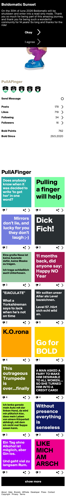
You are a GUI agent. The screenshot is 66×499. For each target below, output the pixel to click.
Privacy (15, 494)
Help (10, 492)
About (4, 492)
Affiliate (25, 492)
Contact (51, 492)
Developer (35, 492)
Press (43, 492)
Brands (17, 492)
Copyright (5, 494)
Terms (22, 494)
